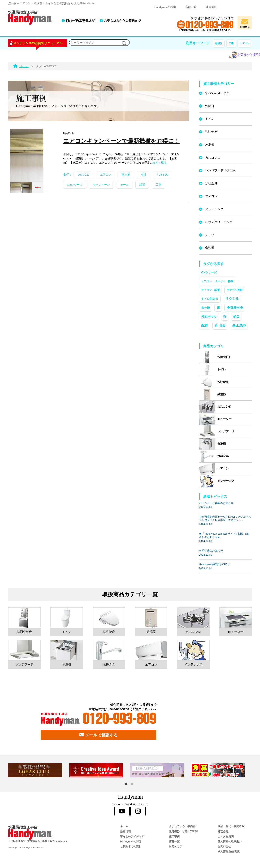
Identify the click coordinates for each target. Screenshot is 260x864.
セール (124, 184)
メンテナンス (214, 209)
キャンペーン (101, 184)
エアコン (245, 43)
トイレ (209, 118)
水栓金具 (211, 183)
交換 (143, 174)
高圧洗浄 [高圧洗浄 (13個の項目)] (239, 325)
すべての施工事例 (217, 93)
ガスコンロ (212, 157)
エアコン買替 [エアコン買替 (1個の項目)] (235, 290)
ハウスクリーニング (219, 222)
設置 (142, 184)
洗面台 (209, 106)
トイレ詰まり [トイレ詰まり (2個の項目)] (209, 298)
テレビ (209, 235)
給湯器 (218, 43)
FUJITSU (162, 174)
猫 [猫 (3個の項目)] (224, 316)
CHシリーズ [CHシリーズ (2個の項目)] (209, 272)
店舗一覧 (191, 7)
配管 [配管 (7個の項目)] (204, 325)
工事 (231, 43)
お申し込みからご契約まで (122, 20)
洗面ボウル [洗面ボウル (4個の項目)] (209, 316)
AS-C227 (84, 174)
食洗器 (209, 247)
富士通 (126, 174)
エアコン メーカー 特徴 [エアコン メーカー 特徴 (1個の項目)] (217, 281)
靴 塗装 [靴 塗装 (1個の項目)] (220, 325)
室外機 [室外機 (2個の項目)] (205, 307)
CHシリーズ (74, 184)
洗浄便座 (211, 131)
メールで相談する (98, 734)
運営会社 (211, 7)
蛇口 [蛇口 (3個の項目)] (236, 316)
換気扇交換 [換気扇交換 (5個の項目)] (235, 307)
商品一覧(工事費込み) (80, 20)
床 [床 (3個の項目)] (218, 307)
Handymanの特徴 (165, 7)
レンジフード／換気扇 (220, 170)
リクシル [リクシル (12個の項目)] (232, 299)
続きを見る (159, 162)
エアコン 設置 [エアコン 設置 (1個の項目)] (210, 290)
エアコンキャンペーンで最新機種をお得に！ (121, 141)
